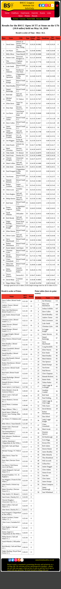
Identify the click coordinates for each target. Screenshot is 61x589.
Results (34, 16)
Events (42, 13)
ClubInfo (34, 13)
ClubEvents (25, 13)
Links (49, 13)
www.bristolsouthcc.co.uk (44, 560)
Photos (27, 16)
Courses (23, 19)
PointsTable (31, 19)
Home (7, 13)
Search (45, 19)
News (20, 16)
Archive (15, 19)
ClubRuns (15, 13)
